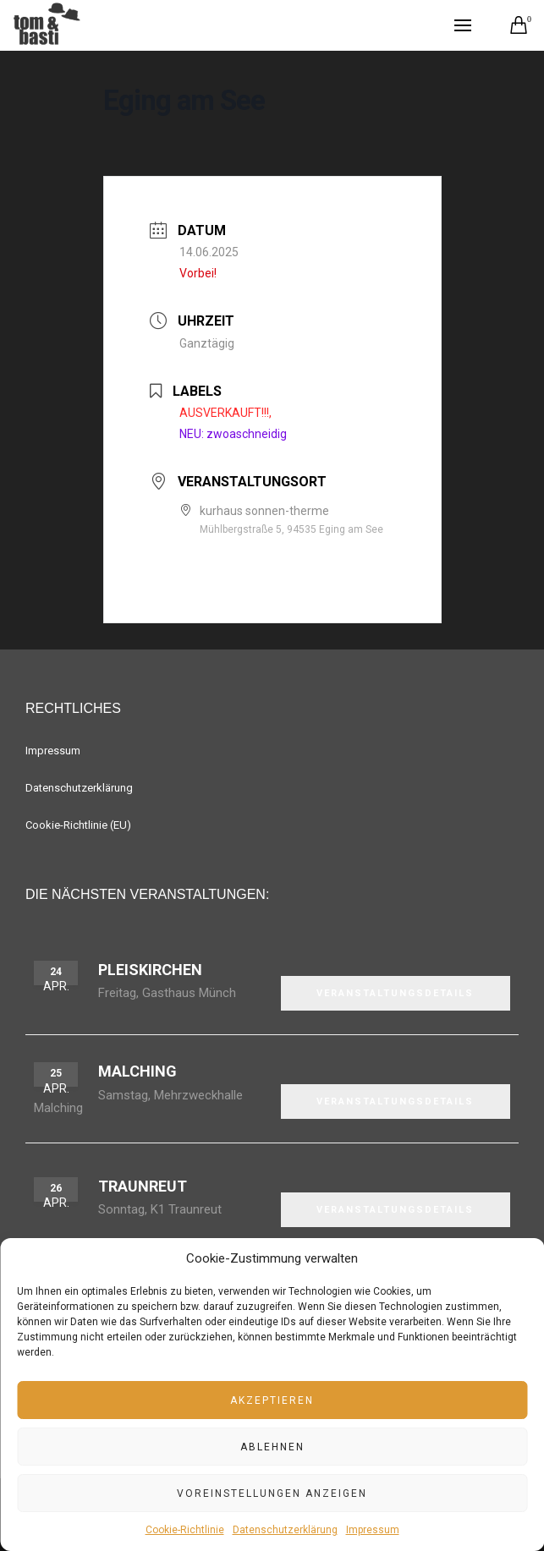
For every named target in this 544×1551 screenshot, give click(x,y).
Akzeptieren (272, 1400)
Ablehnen (272, 1447)
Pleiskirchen (150, 969)
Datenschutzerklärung (285, 1530)
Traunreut (142, 1186)
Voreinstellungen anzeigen (272, 1493)
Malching (137, 1071)
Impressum (372, 1530)
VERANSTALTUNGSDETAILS (395, 993)
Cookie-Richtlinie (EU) (78, 825)
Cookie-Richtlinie (185, 1530)
